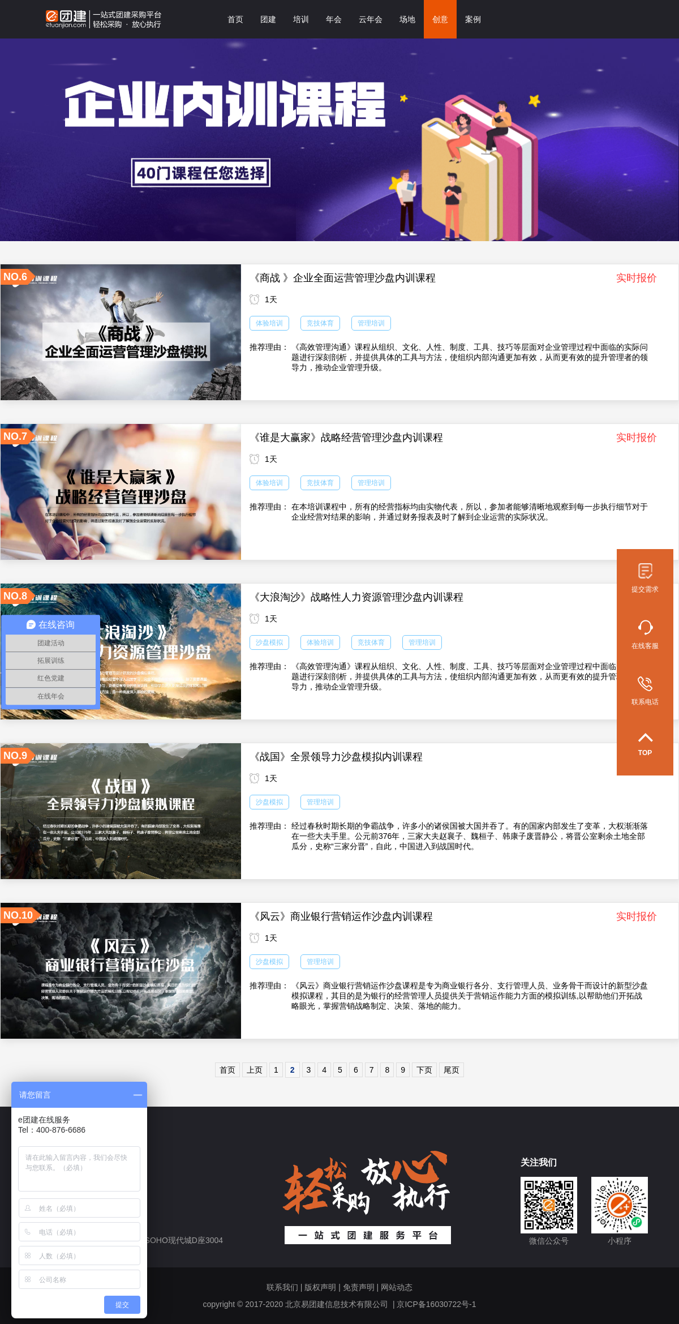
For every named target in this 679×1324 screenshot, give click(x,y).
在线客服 (645, 635)
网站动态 (396, 1287)
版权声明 (320, 1287)
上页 (255, 1069)
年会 (334, 19)
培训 (301, 19)
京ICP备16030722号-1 (436, 1304)
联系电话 (645, 691)
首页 (235, 19)
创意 (440, 19)
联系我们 (282, 1287)
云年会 (371, 19)
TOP (645, 745)
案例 (473, 19)
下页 (424, 1069)
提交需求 (645, 578)
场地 (407, 19)
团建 (268, 19)
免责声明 (359, 1287)
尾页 (451, 1069)
